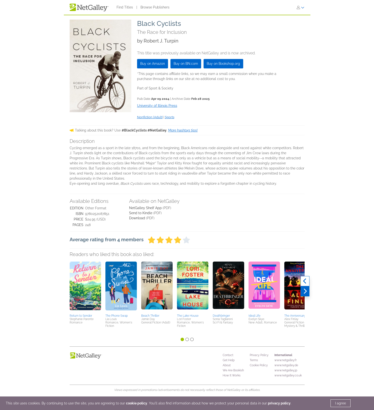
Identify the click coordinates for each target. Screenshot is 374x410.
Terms (254, 360)
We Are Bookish (233, 370)
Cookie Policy (259, 365)
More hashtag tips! (183, 130)
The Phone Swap (116, 315)
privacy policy (279, 403)
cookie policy (136, 403)
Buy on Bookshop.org (223, 64)
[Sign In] (300, 7)
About (227, 365)
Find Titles (125, 7)
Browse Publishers (154, 7)
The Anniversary (294, 315)
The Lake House (187, 315)
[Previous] (305, 281)
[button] (85, 287)
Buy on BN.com (186, 64)
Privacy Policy (259, 355)
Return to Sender (81, 315)
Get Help (229, 360)
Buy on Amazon (152, 64)
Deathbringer (221, 315)
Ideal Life (254, 315)
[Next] (305, 291)
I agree (340, 403)
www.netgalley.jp (285, 370)
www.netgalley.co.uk (288, 375)
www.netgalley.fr (285, 360)
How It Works (232, 375)
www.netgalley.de (286, 365)
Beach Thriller (150, 315)
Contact (228, 355)
